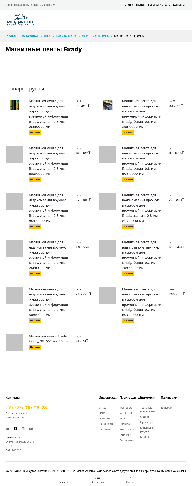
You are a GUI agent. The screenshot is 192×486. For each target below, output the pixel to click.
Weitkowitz (126, 413)
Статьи (128, 4)
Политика (104, 418)
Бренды (140, 4)
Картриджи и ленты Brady (72, 35)
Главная (11, 35)
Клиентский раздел (147, 429)
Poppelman (126, 440)
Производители (29, 35)
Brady (48, 35)
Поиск (102, 413)
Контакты (178, 4)
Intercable (125, 407)
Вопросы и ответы (159, 4)
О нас (102, 407)
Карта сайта (106, 423)
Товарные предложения (148, 409)
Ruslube (124, 423)
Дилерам (166, 407)
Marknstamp (127, 429)
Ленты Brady (101, 35)
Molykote (125, 418)
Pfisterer (124, 434)
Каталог (145, 436)
